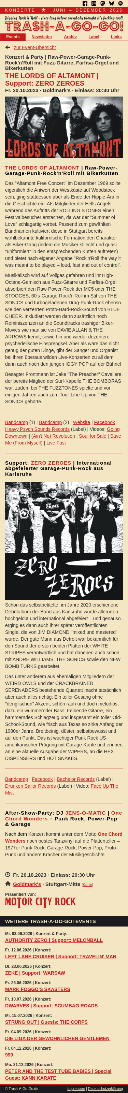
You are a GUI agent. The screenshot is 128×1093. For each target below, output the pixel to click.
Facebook (104, 422)
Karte (87, 885)
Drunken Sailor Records (30, 786)
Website (81, 422)
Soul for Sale (92, 436)
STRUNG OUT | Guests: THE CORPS (46, 1022)
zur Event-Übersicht (35, 47)
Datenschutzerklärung (105, 1089)
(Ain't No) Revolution (53, 436)
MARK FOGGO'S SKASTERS (37, 989)
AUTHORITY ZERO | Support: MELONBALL (54, 940)
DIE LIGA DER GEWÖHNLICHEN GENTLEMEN (57, 1038)
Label (93, 36)
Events (12, 36)
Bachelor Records (76, 779)
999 (9, 1055)
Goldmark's (27, 884)
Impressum (76, 1089)
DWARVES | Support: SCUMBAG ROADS (51, 1005)
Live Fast (56, 443)
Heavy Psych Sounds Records (37, 429)
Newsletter (41, 36)
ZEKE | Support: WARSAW (35, 973)
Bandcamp (16, 422)
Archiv (70, 36)
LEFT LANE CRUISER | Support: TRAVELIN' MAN (60, 956)
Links (116, 36)
